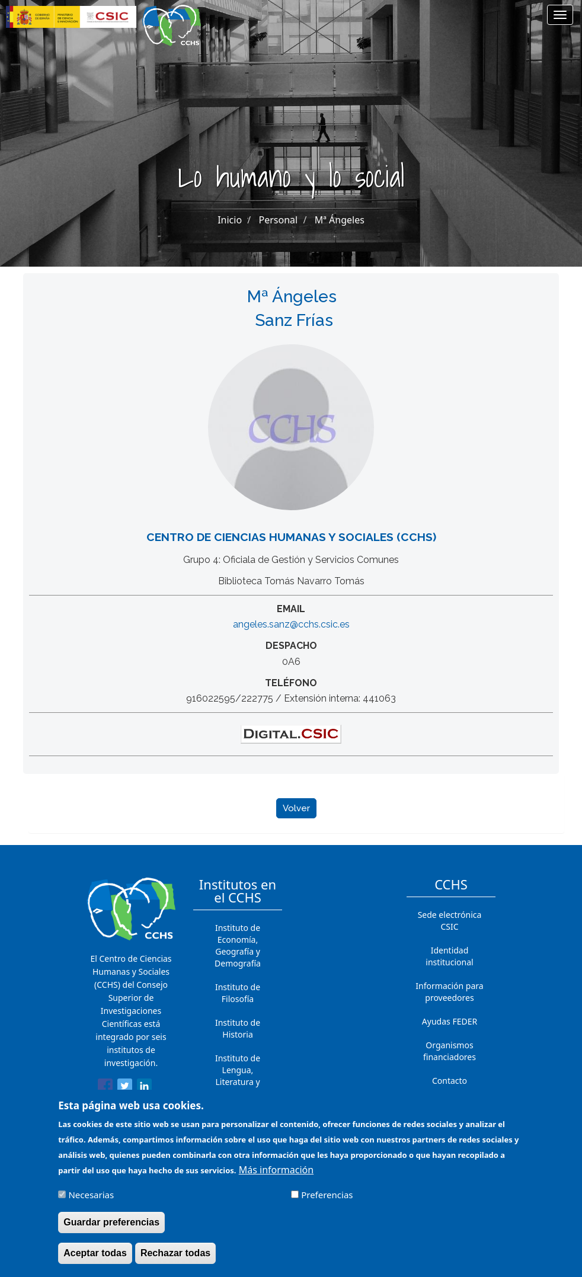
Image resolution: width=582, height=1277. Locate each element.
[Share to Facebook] (105, 1087)
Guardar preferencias (111, 1230)
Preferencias (327, 1202)
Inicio (230, 219)
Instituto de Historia (237, 1028)
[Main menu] (560, 15)
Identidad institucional (449, 956)
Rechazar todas (175, 1261)
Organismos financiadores (449, 1050)
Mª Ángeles (339, 219)
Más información (276, 1177)
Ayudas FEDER (449, 1021)
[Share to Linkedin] (144, 1087)
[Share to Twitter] (124, 1087)
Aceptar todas (95, 1261)
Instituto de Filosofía (237, 992)
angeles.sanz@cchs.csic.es (291, 624)
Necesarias (91, 1202)
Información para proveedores (449, 991)
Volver (296, 808)
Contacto (449, 1080)
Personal (278, 219)
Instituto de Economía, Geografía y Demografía (238, 945)
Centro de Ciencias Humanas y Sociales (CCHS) (291, 536)
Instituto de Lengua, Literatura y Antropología (237, 1075)
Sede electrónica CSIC (450, 920)
